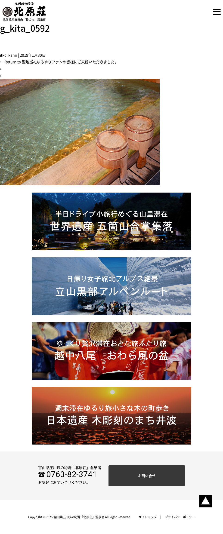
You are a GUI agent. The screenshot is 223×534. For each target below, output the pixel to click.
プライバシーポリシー (180, 517)
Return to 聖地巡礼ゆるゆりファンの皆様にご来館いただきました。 (59, 62)
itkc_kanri (8, 55)
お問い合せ (146, 476)
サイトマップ (148, 517)
